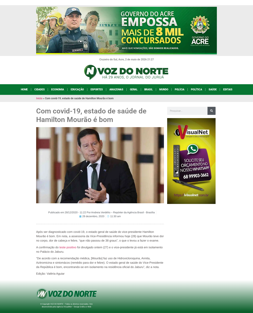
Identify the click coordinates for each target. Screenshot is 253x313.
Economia (57, 89)
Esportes (97, 89)
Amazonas (116, 89)
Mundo (163, 89)
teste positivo (67, 247)
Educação (77, 89)
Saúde (213, 89)
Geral (134, 89)
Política (196, 89)
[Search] (211, 111)
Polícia (179, 89)
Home (24, 89)
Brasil (148, 89)
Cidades (39, 89)
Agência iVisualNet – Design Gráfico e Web (73, 307)
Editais (227, 89)
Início (39, 98)
